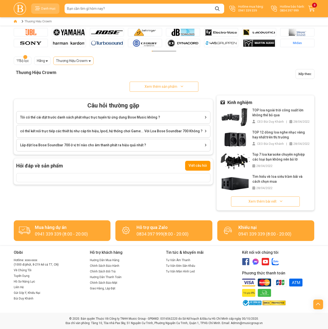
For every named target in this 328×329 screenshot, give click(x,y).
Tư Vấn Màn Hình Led (180, 271)
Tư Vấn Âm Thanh (178, 260)
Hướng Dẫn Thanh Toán (106, 277)
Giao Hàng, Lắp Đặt (102, 288)
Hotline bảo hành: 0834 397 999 (288, 8)
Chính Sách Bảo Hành (104, 266)
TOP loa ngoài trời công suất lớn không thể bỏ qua (277, 112)
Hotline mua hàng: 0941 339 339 (246, 8)
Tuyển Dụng (21, 276)
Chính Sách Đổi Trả (103, 271)
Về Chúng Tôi (22, 270)
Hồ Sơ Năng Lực (24, 281)
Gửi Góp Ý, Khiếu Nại (27, 293)
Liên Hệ (19, 287)
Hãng (41, 61)
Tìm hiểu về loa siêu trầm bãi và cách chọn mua (277, 179)
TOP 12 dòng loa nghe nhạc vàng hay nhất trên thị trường (278, 134)
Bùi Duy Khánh (23, 298)
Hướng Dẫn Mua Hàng (104, 260)
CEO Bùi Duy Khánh (268, 121)
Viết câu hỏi (198, 165)
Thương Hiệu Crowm (38, 21)
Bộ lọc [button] (22, 60)
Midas (297, 43)
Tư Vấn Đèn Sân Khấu (180, 266)
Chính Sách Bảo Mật (103, 282)
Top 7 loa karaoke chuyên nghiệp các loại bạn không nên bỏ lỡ (278, 156)
